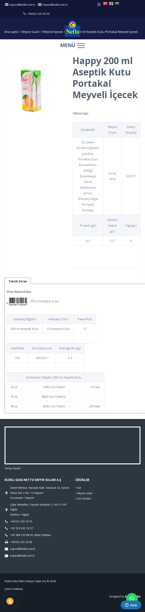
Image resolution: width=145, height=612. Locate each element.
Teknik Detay (17, 281)
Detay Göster (13, 468)
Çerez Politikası (14, 589)
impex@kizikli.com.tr (53, 4)
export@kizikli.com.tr (20, 4)
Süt (78, 487)
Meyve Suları (84, 493)
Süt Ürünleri (83, 498)
